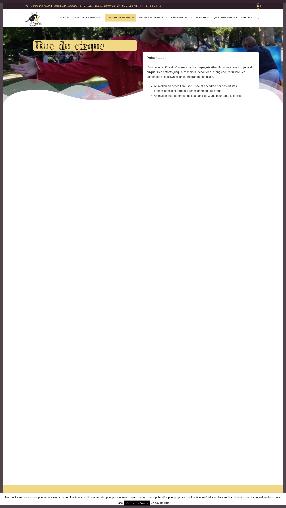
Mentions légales (195, 488)
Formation (202, 17)
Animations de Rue (121, 18)
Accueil (65, 17)
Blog (108, 488)
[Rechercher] (259, 18)
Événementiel (182, 18)
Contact (246, 17)
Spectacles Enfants (89, 18)
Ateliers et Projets (153, 18)
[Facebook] (258, 6)
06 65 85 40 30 (153, 6)
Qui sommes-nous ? (225, 17)
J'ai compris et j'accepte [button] (137, 503)
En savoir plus (160, 502)
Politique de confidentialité (202, 483)
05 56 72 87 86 (130, 6)
